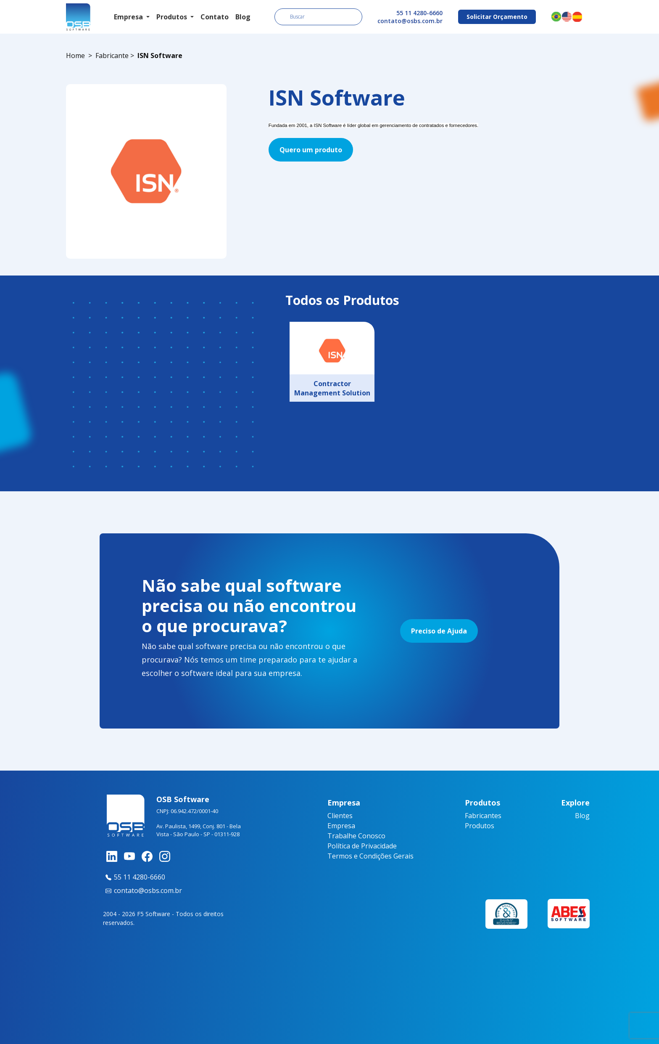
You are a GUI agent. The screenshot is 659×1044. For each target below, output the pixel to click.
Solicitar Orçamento (497, 17)
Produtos (479, 825)
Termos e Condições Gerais (370, 856)
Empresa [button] (129, 16)
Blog (242, 16)
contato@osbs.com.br (410, 21)
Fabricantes (483, 815)
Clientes (340, 815)
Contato (214, 16)
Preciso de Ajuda (439, 631)
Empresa (341, 825)
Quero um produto (310, 149)
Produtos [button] (172, 16)
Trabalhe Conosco (356, 835)
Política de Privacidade (362, 846)
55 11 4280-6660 (419, 13)
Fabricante (112, 55)
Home (75, 55)
